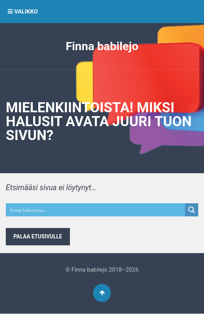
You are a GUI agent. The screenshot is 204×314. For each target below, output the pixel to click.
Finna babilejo (102, 46)
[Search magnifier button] (191, 209)
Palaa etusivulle (38, 236)
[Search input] (96, 210)
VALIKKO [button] (23, 11)
